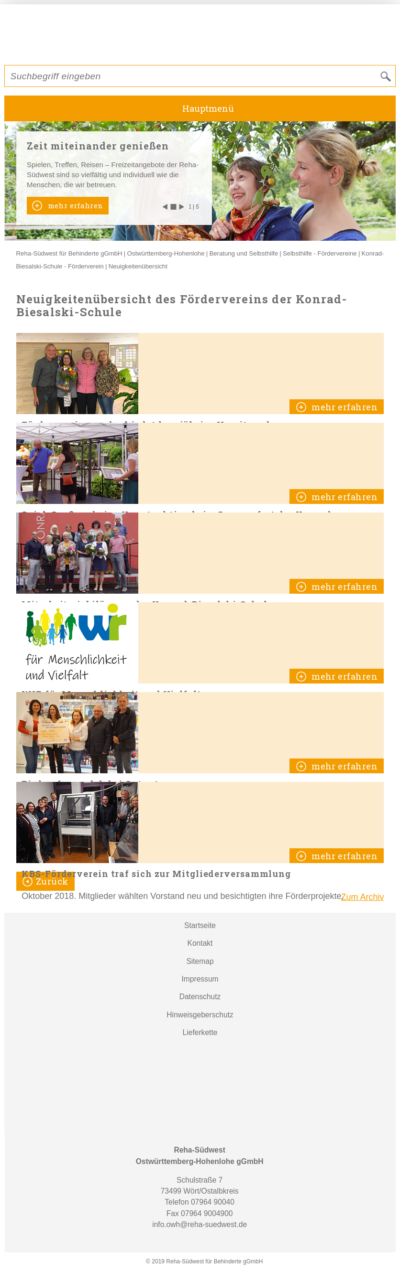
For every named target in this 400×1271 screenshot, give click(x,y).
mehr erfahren (74, 205)
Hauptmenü (208, 108)
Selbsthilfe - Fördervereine (320, 253)
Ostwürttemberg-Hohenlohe (166, 253)
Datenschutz (200, 997)
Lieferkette (200, 1032)
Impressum (199, 979)
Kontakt (200, 943)
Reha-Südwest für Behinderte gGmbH (69, 253)
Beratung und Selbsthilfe (243, 253)
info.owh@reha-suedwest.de (199, 1224)
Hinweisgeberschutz (200, 1015)
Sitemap (199, 961)
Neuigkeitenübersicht (138, 266)
